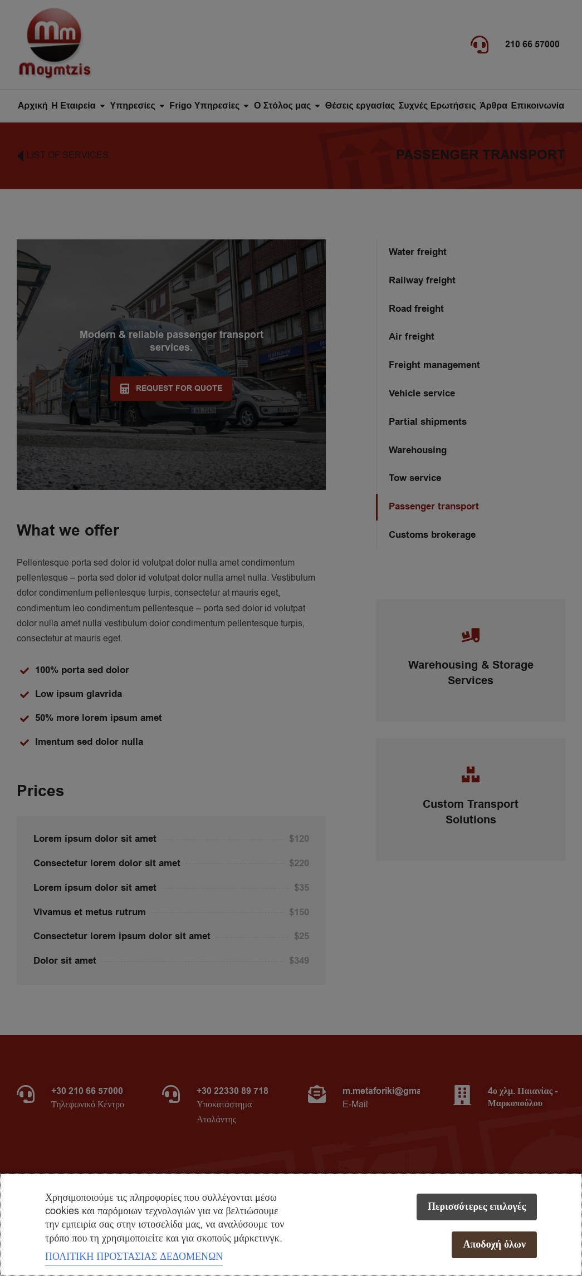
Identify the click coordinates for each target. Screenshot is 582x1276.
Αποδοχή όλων (494, 1245)
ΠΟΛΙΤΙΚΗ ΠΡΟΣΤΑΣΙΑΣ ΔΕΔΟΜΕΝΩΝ (134, 1256)
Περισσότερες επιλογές (477, 1207)
